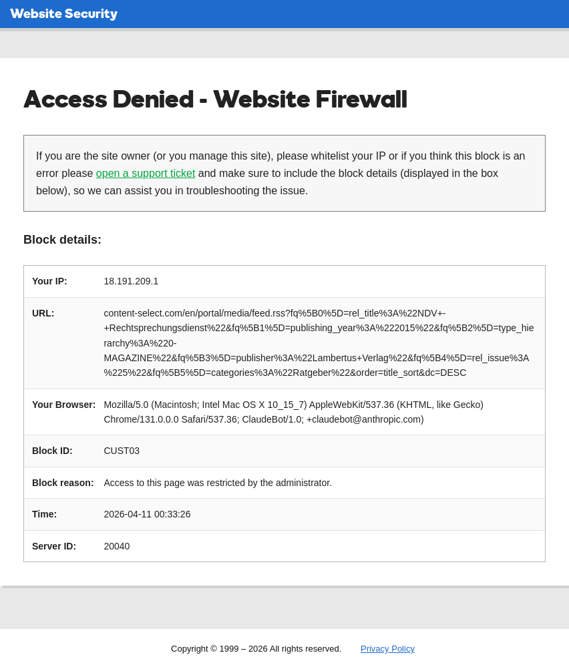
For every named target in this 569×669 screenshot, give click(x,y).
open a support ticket (146, 173)
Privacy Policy (388, 649)
